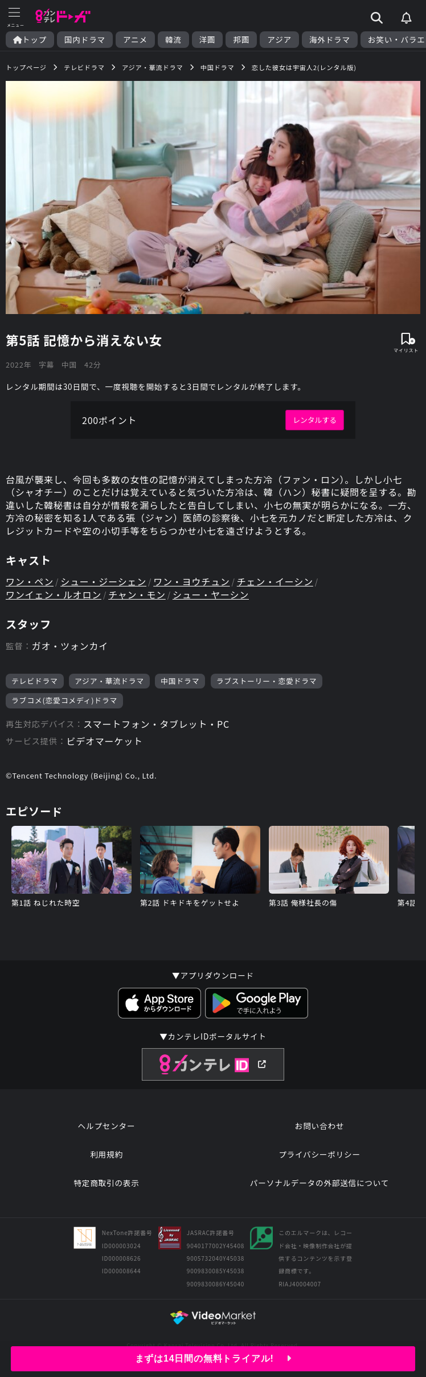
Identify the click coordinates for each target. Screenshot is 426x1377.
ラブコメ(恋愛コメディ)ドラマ (64, 700)
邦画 (241, 39)
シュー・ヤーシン (211, 594)
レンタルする (315, 419)
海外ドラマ (329, 39)
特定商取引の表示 (106, 1182)
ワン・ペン (30, 581)
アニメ (135, 39)
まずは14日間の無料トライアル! (213, 1358)
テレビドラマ (34, 680)
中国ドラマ (180, 680)
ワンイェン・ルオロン (53, 594)
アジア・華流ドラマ (109, 680)
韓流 (173, 39)
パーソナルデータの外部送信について (319, 1182)
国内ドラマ (84, 39)
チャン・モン (137, 594)
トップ (30, 39)
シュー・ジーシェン (103, 581)
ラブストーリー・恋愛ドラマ (266, 680)
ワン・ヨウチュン (191, 581)
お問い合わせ (319, 1125)
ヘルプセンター (107, 1125)
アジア (279, 39)
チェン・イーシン (275, 581)
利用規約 (106, 1154)
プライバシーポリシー (319, 1154)
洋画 (207, 39)
